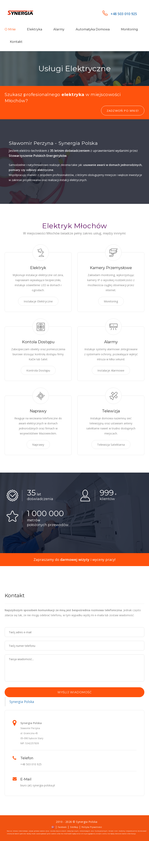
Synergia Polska (22, 701)
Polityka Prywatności (91, 827)
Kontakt (16, 42)
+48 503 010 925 (119, 13)
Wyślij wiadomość (74, 692)
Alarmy (58, 29)
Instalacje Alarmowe (110, 370)
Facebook (62, 827)
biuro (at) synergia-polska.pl (37, 785)
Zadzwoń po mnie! (123, 110)
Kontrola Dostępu (38, 370)
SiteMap (74, 827)
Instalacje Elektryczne (38, 301)
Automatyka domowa (93, 29)
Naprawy (38, 444)
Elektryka (34, 29)
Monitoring (129, 29)
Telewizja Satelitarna (111, 444)
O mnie (10, 29)
